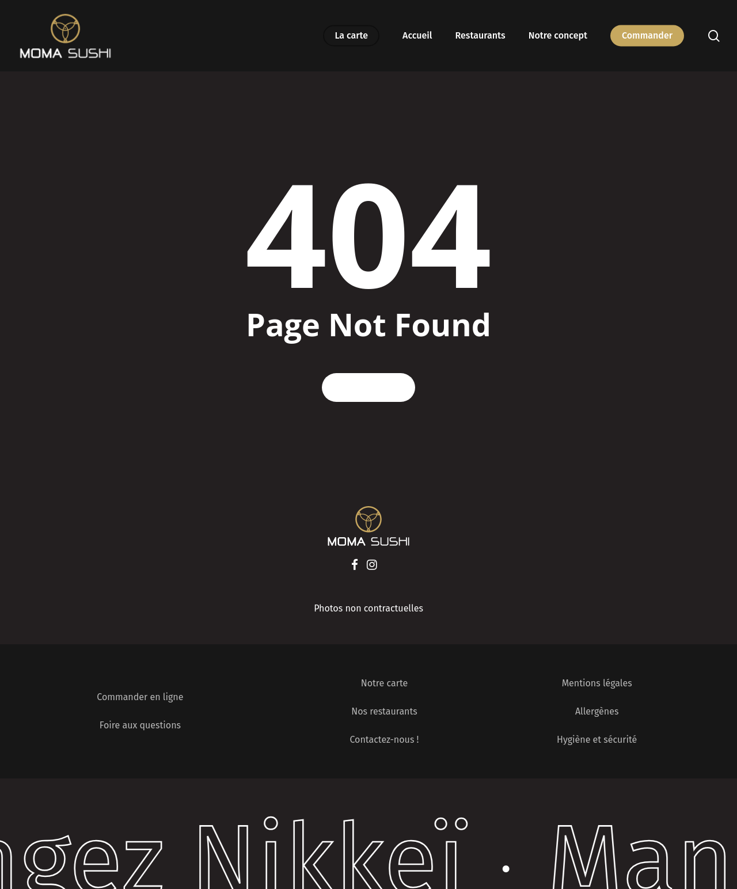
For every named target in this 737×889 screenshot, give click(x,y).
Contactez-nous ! (384, 739)
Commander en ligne (140, 697)
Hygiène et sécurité (597, 739)
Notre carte (384, 683)
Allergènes (596, 711)
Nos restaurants (384, 711)
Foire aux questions (140, 725)
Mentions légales (597, 683)
